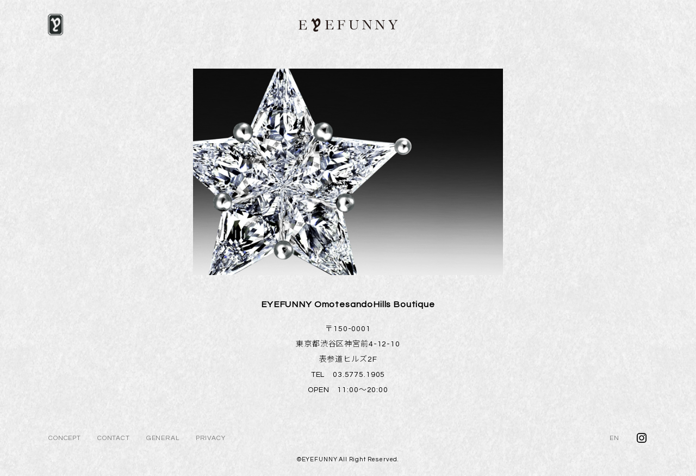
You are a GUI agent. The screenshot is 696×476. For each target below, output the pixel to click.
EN (614, 438)
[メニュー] (55, 24)
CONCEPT (64, 438)
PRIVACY (211, 438)
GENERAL (162, 438)
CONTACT (113, 438)
